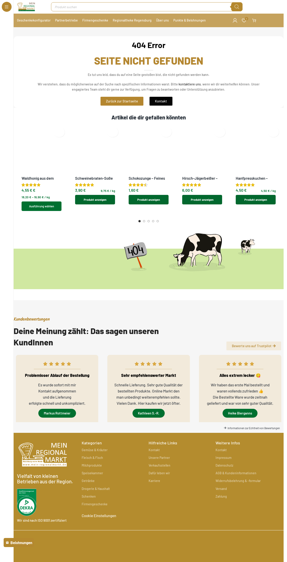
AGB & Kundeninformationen (236, 479)
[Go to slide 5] (158, 219)
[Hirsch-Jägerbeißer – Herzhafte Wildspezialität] (202, 132)
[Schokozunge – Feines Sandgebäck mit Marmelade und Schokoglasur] (148, 134)
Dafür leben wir (159, 479)
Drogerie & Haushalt (96, 494)
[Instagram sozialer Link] (279, 539)
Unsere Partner (159, 463)
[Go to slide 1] (139, 219)
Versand (221, 494)
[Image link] (100, 538)
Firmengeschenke (95, 510)
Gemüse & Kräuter (95, 456)
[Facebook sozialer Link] (271, 539)
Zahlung (221, 502)
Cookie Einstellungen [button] (99, 521)
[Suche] (238, 9)
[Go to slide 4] (153, 219)
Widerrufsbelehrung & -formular (238, 486)
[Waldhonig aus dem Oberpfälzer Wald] (41, 132)
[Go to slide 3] (148, 219)
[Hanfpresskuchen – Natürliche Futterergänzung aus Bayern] (255, 137)
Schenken (89, 502)
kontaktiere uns (190, 89)
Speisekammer (92, 479)
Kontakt (154, 456)
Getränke (88, 486)
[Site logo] (29, 8)
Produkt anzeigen (95, 166)
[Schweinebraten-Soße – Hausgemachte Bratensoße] (95, 134)
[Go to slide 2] (144, 219)
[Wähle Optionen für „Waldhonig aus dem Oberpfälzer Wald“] (41, 167)
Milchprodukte (92, 471)
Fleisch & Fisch (92, 463)
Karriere (154, 486)
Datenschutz (224, 471)
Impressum (224, 463)
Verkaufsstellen (159, 471)
